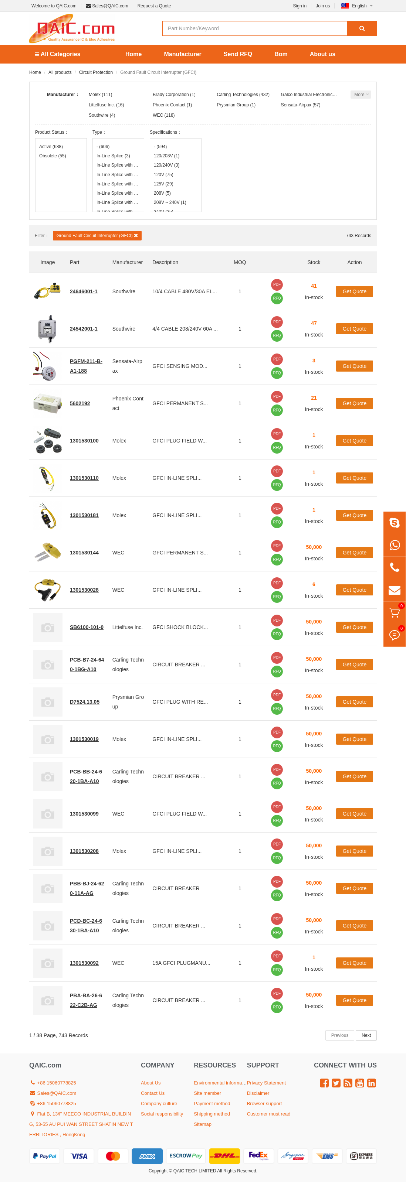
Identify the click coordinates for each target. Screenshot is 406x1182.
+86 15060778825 (52, 1083)
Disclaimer (258, 1093)
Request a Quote (154, 5)
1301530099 (84, 814)
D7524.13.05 (84, 702)
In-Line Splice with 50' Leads (118, 193)
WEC (158, 115)
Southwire (98, 115)
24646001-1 (84, 291)
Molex (95, 94)
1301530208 (84, 851)
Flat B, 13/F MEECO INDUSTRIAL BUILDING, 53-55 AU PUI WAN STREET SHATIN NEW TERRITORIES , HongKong (81, 1124)
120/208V (166, 155)
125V (163, 184)
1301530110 (84, 478)
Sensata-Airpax (296, 104)
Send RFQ (238, 54)
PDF (277, 285)
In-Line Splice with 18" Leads (118, 165)
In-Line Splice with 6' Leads (118, 202)
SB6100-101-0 (87, 627)
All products (60, 72)
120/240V (166, 165)
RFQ (277, 298)
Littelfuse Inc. (102, 104)
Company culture (159, 1103)
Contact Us (153, 1093)
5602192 (80, 403)
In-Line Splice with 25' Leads (118, 184)
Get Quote (355, 291)
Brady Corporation (171, 94)
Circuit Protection (96, 72)
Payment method (212, 1103)
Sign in (300, 5)
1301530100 (84, 441)
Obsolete (52, 155)
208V (162, 193)
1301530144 (84, 553)
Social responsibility (162, 1114)
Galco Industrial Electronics (308, 94)
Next (366, 1035)
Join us (323, 5)
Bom (281, 54)
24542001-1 (84, 329)
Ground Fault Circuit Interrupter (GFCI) (97, 235)
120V (163, 174)
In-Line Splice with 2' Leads (118, 174)
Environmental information (222, 1083)
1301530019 (84, 739)
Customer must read (269, 1114)
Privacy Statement (266, 1083)
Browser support (264, 1103)
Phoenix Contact (169, 104)
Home (133, 54)
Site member (207, 1093)
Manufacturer (182, 54)
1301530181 (84, 515)
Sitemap (203, 1124)
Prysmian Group (233, 104)
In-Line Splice (113, 155)
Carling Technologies (237, 94)
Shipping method (212, 1114)
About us (322, 54)
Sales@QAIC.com (107, 5)
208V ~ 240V (170, 202)
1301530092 (84, 963)
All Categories (57, 54)
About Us (150, 1083)
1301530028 (84, 590)
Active (51, 146)
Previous (340, 1035)
